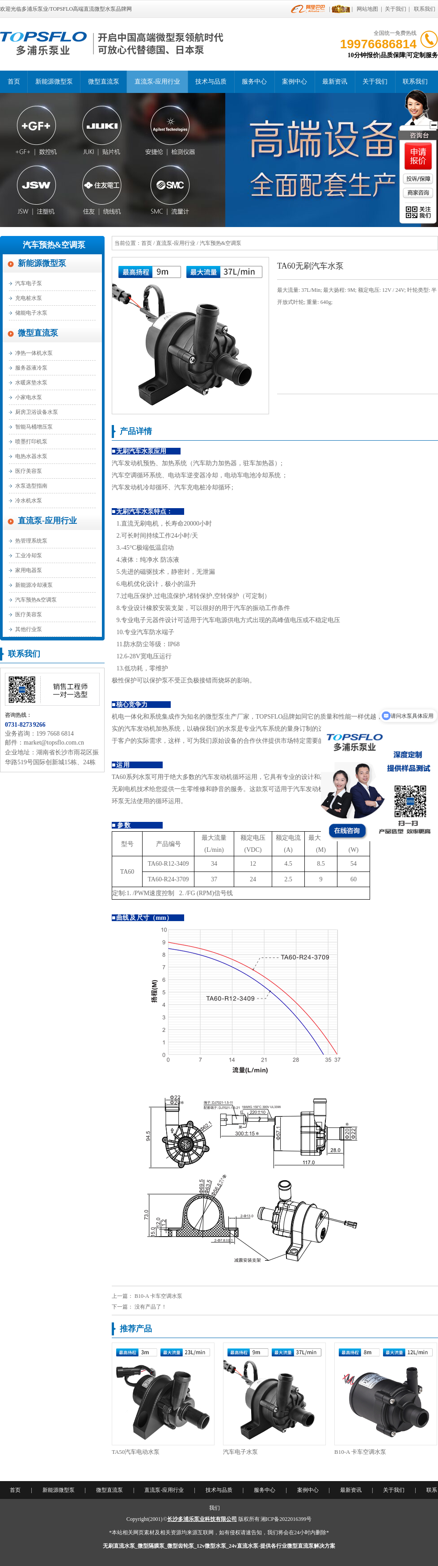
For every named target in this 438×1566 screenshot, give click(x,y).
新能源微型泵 (54, 81)
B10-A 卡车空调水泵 (158, 1296)
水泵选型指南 (31, 486)
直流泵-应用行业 (158, 81)
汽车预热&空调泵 (54, 244)
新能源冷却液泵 (34, 585)
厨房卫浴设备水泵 (36, 412)
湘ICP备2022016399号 (286, 1519)
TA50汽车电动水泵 (136, 1451)
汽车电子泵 (28, 283)
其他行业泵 (28, 629)
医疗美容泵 (28, 471)
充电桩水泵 (28, 298)
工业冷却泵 (28, 555)
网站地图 (367, 9)
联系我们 (424, 9)
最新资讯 (334, 81)
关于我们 (395, 9)
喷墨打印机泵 (31, 441)
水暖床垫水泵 (31, 382)
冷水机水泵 (28, 500)
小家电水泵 (28, 397)
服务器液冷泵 (31, 368)
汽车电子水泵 (240, 1451)
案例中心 (294, 81)
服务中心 (254, 81)
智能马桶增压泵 (34, 427)
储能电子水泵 (31, 313)
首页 (14, 81)
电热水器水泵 (31, 456)
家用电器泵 (28, 570)
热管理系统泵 (31, 541)
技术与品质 (211, 81)
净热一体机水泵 (34, 353)
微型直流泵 (103, 81)
